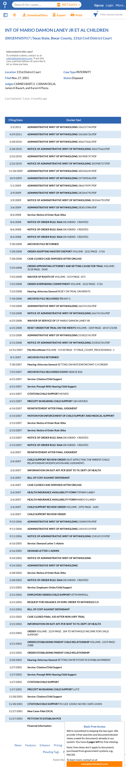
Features (30, 745)
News (18, 745)
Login (110, 5)
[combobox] (95, 14)
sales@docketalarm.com (19, 58)
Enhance (45, 745)
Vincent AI (105, 745)
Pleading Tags (51, 752)
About (70, 745)
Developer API (86, 745)
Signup (99, 5)
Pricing (58, 745)
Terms (79, 752)
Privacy (67, 752)
